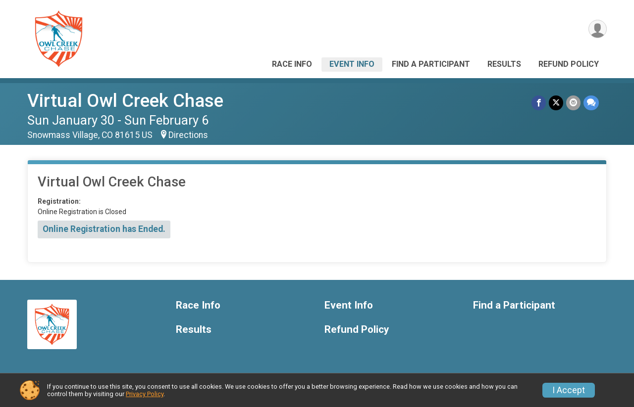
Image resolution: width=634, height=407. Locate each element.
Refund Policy (568, 64)
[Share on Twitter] (556, 102)
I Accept (568, 390)
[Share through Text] (591, 102)
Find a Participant (431, 64)
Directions (188, 135)
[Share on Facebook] (538, 102)
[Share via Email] (573, 102)
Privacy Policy (144, 394)
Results (504, 64)
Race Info (292, 64)
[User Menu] (597, 29)
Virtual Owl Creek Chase (125, 100)
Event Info (351, 64)
